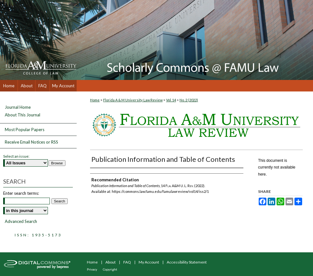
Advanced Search (21, 221)
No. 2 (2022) (188, 100)
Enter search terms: (21, 193)
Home (95, 100)
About (110, 262)
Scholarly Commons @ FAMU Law (195, 40)
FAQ (127, 262)
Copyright (110, 269)
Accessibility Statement (187, 262)
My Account (149, 262)
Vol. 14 (171, 100)
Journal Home (18, 107)
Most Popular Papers (24, 129)
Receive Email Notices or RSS (31, 142)
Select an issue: (16, 156)
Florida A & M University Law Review (133, 100)
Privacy (92, 269)
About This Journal (22, 115)
